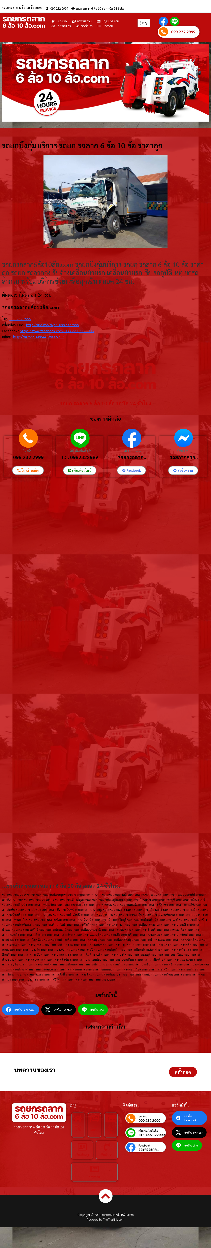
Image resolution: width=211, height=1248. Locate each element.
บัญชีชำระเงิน (111, 1130)
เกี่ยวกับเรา (82, 1155)
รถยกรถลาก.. (132, 457)
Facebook (144, 1145)
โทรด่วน (28, 451)
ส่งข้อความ (183, 451)
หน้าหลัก (78, 1128)
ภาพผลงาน (94, 1128)
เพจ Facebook (132, 451)
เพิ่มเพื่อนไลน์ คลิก (80, 451)
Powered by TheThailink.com (105, 1219)
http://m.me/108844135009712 (38, 336)
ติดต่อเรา (106, 1155)
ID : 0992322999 (80, 457)
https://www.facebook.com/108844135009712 (57, 330)
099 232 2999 (183, 31)
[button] (183, 1072)
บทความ (94, 1177)
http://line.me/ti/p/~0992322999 (52, 324)
